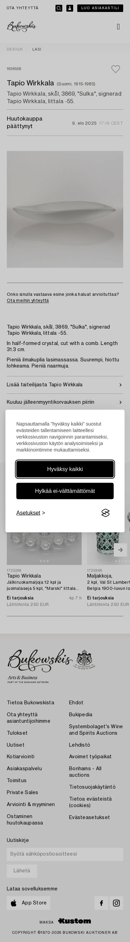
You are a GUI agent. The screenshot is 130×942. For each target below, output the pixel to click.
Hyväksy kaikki (65, 469)
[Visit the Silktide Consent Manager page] (105, 513)
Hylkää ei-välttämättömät (65, 491)
